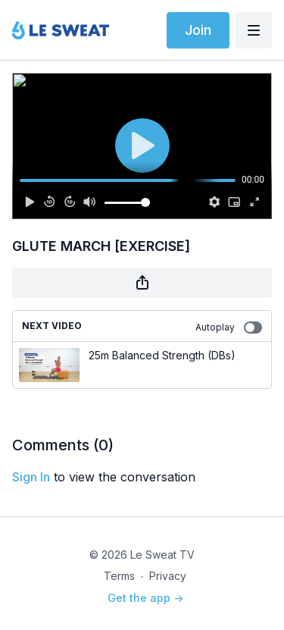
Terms (119, 575)
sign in (31, 476)
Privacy (167, 575)
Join (198, 30)
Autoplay (228, 327)
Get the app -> (145, 597)
